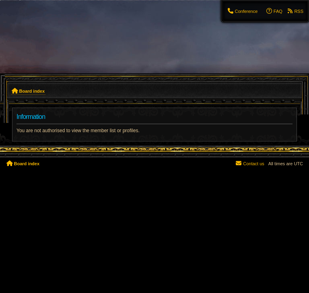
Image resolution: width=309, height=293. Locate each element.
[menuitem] (242, 11)
